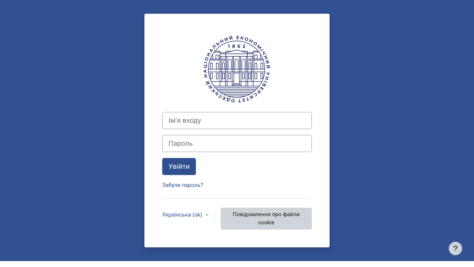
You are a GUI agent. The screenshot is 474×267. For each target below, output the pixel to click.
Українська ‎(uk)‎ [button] (183, 214)
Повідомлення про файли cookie (266, 218)
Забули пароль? (182, 185)
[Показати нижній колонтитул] (455, 248)
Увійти (179, 166)
